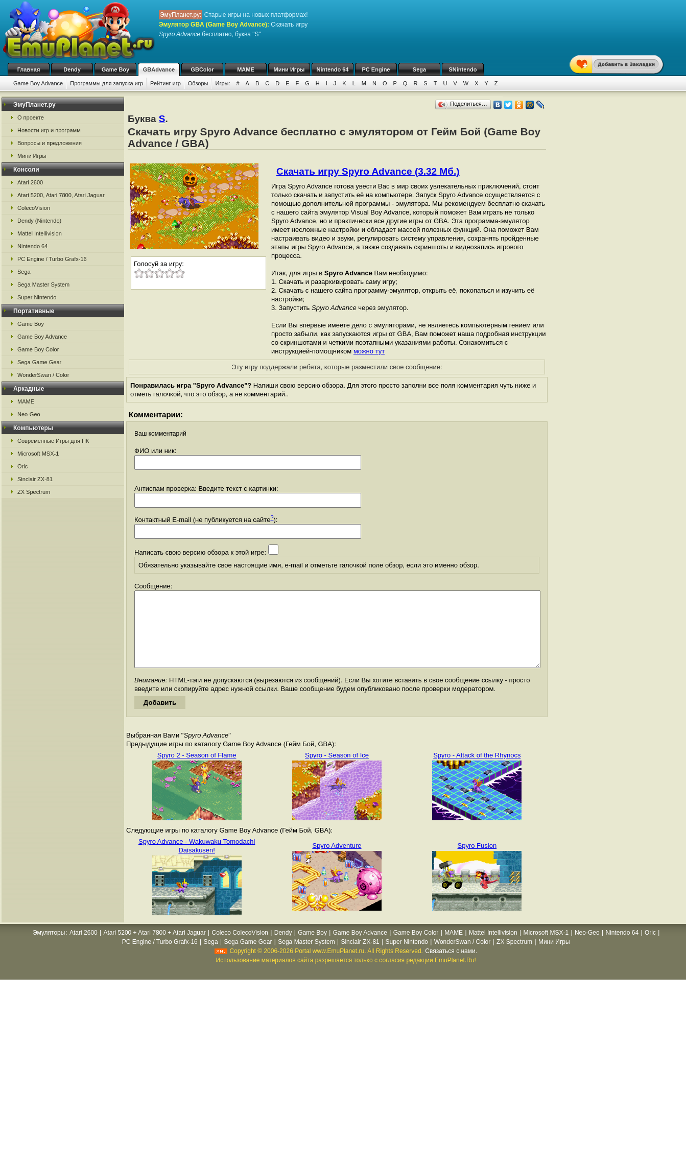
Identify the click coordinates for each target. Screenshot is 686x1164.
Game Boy (115, 69)
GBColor (202, 69)
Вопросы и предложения (49, 143)
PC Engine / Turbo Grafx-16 (52, 259)
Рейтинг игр (165, 83)
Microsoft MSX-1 (38, 453)
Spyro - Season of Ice (337, 770)
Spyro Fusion (477, 861)
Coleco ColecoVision (239, 948)
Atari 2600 (30, 182)
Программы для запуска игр (106, 83)
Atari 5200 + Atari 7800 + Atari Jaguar (155, 948)
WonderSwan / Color (43, 375)
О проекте (30, 117)
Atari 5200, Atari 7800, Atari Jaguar (61, 195)
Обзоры (198, 83)
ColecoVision (33, 208)
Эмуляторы (49, 948)
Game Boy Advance (38, 83)
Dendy (72, 69)
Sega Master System (43, 284)
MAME (245, 69)
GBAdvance (159, 69)
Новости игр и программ (49, 130)
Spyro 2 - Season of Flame (196, 770)
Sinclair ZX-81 (35, 479)
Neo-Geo (28, 414)
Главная (28, 69)
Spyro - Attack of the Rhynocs (477, 770)
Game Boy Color (38, 349)
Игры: (222, 83)
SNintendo (463, 69)
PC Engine (376, 69)
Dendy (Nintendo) (39, 221)
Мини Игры (289, 69)
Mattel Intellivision (39, 233)
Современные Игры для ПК (53, 441)
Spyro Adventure (336, 861)
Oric (22, 466)
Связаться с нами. (451, 966)
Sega (419, 69)
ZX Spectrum (33, 492)
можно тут (369, 351)
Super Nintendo (36, 297)
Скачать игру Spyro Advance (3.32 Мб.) (368, 171)
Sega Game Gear (39, 362)
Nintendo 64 (333, 69)
